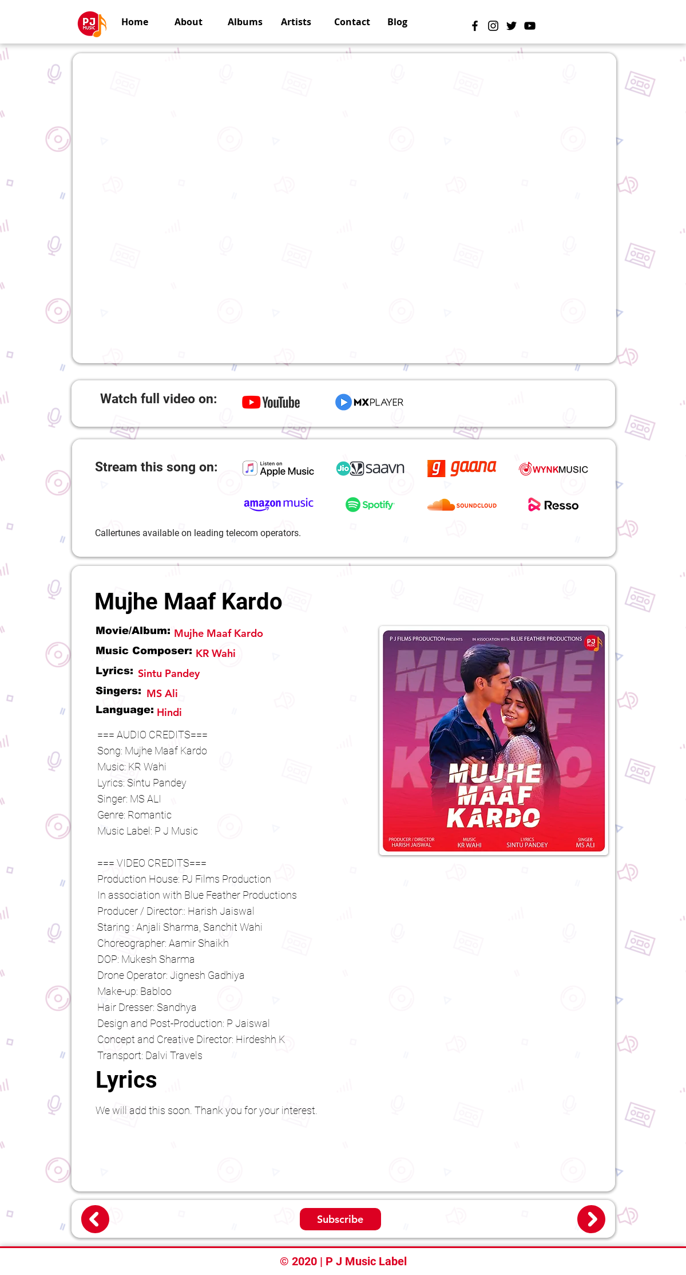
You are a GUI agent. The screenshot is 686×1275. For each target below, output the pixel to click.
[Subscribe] (340, 1219)
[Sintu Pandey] (252, 673)
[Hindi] (260, 712)
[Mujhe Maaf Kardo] (273, 633)
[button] (299, 21)
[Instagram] (493, 26)
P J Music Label (366, 1261)
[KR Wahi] (281, 653)
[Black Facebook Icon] (475, 26)
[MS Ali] (185, 693)
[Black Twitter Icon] (511, 26)
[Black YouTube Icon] (530, 26)
